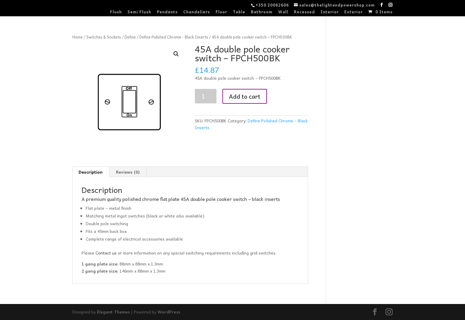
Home (77, 37)
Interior (330, 12)
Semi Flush (139, 12)
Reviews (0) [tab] (128, 172)
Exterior (353, 12)
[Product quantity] (205, 96)
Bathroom (262, 12)
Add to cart (244, 96)
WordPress (169, 311)
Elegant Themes (113, 311)
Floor (221, 12)
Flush (116, 12)
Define (130, 37)
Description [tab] (91, 172)
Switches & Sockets (103, 37)
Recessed (304, 12)
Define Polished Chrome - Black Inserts (173, 37)
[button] (176, 54)
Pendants (167, 12)
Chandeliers (196, 12)
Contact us (106, 252)
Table (239, 12)
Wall (283, 12)
